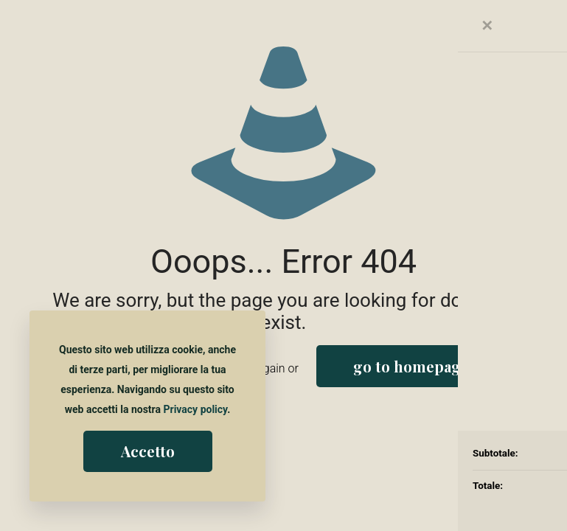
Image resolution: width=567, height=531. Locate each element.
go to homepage (411, 366)
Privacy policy (195, 409)
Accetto (148, 451)
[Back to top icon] (496, 500)
